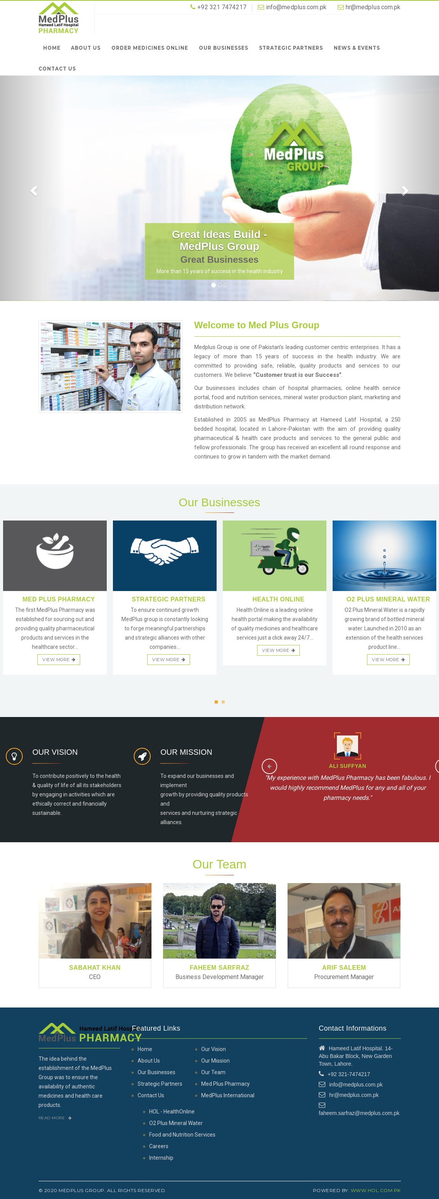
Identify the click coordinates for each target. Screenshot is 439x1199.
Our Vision (213, 1049)
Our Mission (215, 1061)
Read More (55, 1117)
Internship (161, 1158)
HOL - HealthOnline (172, 1111)
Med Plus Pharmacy (225, 1084)
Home (52, 47)
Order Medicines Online (149, 47)
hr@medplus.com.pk (373, 7)
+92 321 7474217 (221, 7)
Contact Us (57, 68)
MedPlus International (227, 1095)
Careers (158, 1146)
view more (58, 659)
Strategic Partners (291, 47)
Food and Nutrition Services (182, 1135)
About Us (86, 47)
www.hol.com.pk (376, 1190)
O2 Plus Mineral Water (176, 1123)
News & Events (357, 47)
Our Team (213, 1072)
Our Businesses (223, 47)
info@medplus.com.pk (296, 7)
